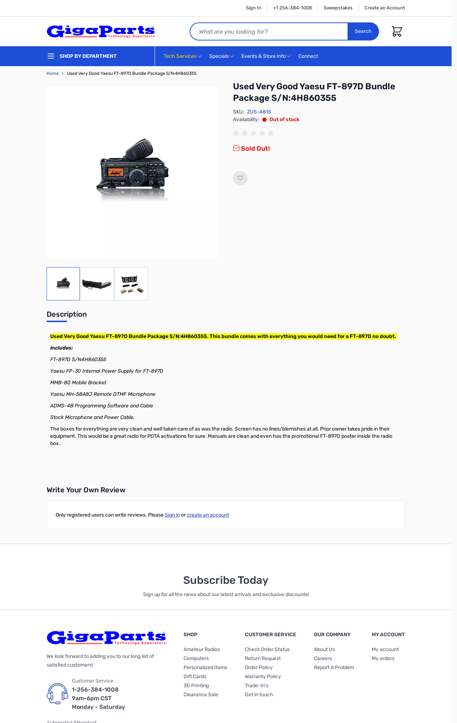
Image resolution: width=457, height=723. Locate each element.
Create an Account (385, 7)
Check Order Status (267, 649)
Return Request (263, 658)
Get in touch (259, 695)
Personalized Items (205, 667)
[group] (254, 133)
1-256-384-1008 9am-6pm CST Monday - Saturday (98, 698)
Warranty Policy (263, 676)
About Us (324, 649)
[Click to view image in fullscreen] (133, 172)
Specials (219, 56)
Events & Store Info (263, 56)
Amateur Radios (202, 649)
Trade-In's (256, 686)
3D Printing (196, 686)
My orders (383, 658)
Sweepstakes (338, 7)
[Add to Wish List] (240, 178)
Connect (309, 57)
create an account (208, 515)
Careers (323, 658)
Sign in (172, 515)
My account (385, 649)
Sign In (253, 7)
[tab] (67, 316)
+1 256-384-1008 (292, 7)
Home (53, 73)
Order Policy (259, 667)
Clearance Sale (201, 695)
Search (363, 31)
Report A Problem (334, 667)
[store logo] (101, 31)
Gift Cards (195, 676)
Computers (196, 658)
